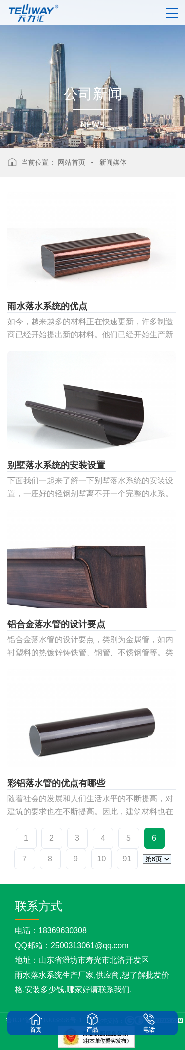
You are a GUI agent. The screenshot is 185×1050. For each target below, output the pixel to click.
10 (101, 859)
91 (127, 859)
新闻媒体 (113, 162)
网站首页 (71, 162)
